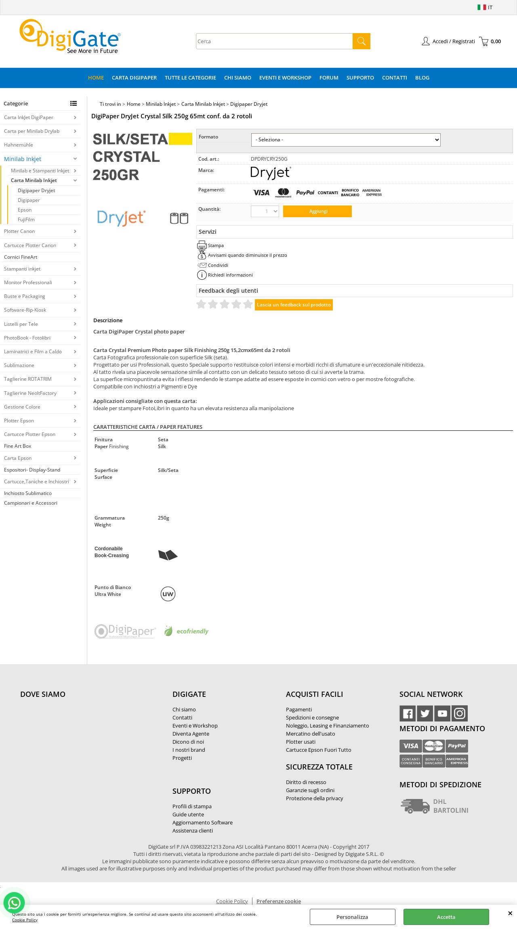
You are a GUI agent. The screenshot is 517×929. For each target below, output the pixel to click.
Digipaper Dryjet (36, 190)
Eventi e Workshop (285, 77)
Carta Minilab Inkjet (34, 180)
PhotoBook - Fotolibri (27, 337)
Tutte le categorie (190, 77)
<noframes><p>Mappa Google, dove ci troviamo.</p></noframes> (80, 747)
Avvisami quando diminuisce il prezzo (247, 255)
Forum (328, 77)
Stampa (216, 245)
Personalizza (352, 917)
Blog (422, 77)
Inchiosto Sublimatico (28, 493)
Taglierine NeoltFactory (30, 393)
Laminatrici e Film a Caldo (33, 351)
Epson (25, 209)
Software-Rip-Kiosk (25, 309)
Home (96, 77)
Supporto (360, 77)
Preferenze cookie (278, 901)
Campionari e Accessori (30, 502)
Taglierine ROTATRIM (28, 378)
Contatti (394, 77)
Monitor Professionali (28, 282)
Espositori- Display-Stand (32, 469)
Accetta (446, 917)
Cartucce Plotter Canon (30, 245)
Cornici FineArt (20, 257)
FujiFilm (26, 219)
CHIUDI (510, 913)
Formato (208, 136)
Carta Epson (18, 458)
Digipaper (29, 200)
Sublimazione (19, 365)
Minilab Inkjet (22, 159)
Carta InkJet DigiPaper (28, 117)
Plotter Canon (19, 231)
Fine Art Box (17, 445)
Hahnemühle (18, 144)
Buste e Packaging (24, 296)
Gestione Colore (22, 406)
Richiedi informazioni (230, 275)
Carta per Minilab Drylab (31, 131)
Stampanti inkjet (22, 268)
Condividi (218, 265)
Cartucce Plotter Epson (29, 434)
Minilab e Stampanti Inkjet (40, 170)
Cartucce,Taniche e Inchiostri (36, 481)
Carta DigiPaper (134, 77)
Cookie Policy (25, 920)
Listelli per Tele (21, 324)
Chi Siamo (237, 77)
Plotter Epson (19, 420)
